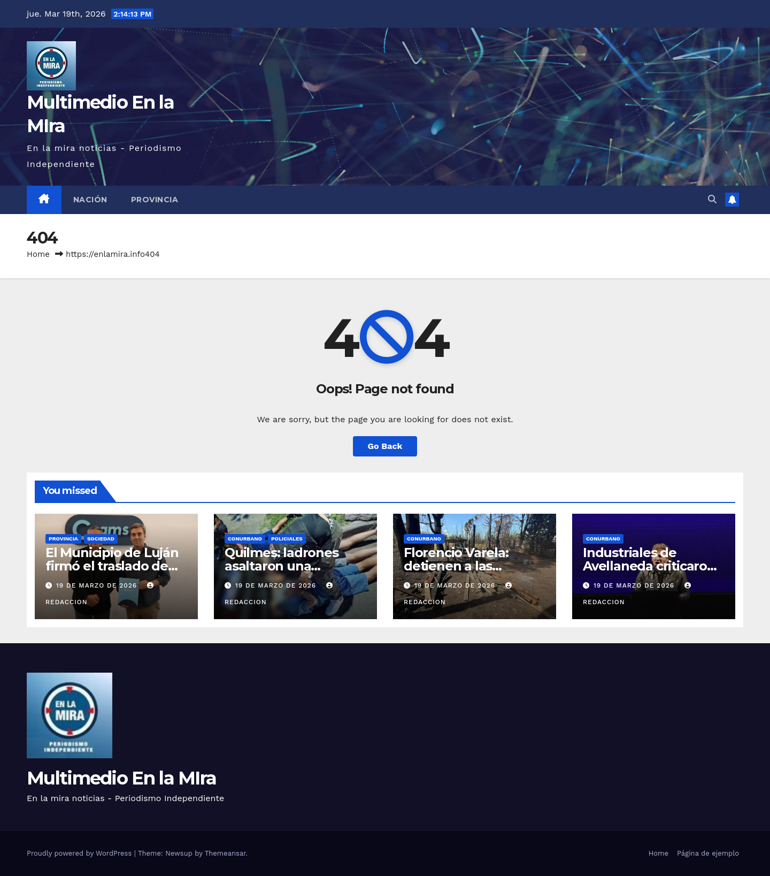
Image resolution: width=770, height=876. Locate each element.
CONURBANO (245, 539)
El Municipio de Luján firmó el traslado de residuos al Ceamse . (112, 566)
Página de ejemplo (708, 853)
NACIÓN (90, 199)
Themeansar (225, 853)
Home (38, 254)
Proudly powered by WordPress (80, 853)
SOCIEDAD (100, 539)
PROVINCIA (155, 199)
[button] (712, 199)
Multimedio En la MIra (121, 778)
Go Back (385, 446)
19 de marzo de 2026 (98, 585)
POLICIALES (287, 539)
